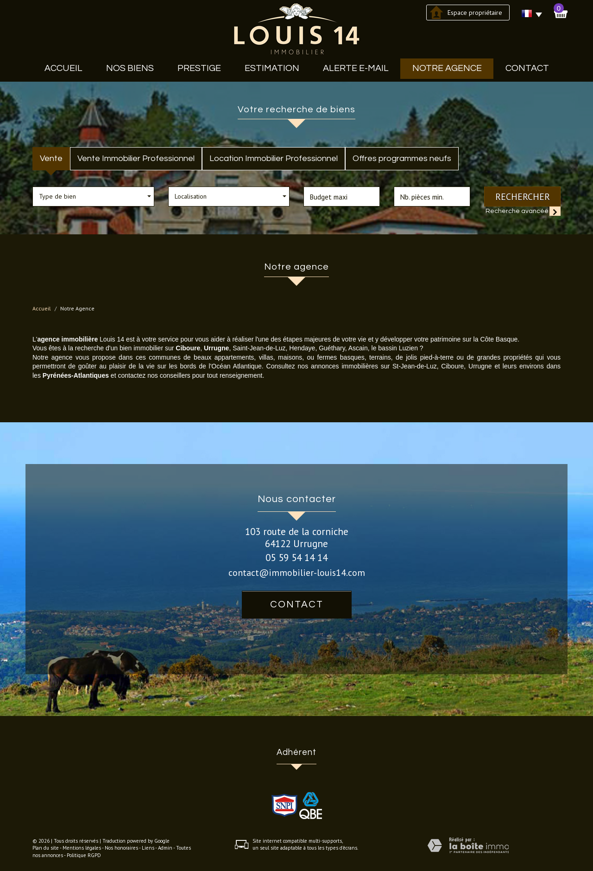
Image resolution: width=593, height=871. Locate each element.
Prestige (199, 68)
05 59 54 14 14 (296, 557)
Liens (148, 848)
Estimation (272, 68)
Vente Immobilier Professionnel (136, 158)
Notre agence (447, 68)
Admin (165, 848)
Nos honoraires (121, 848)
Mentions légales (82, 848)
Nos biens (130, 68)
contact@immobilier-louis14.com (296, 572)
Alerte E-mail (356, 68)
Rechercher (522, 196)
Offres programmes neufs (402, 158)
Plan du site (45, 848)
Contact (527, 68)
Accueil (63, 68)
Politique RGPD (84, 855)
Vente (51, 158)
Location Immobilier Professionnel (273, 158)
